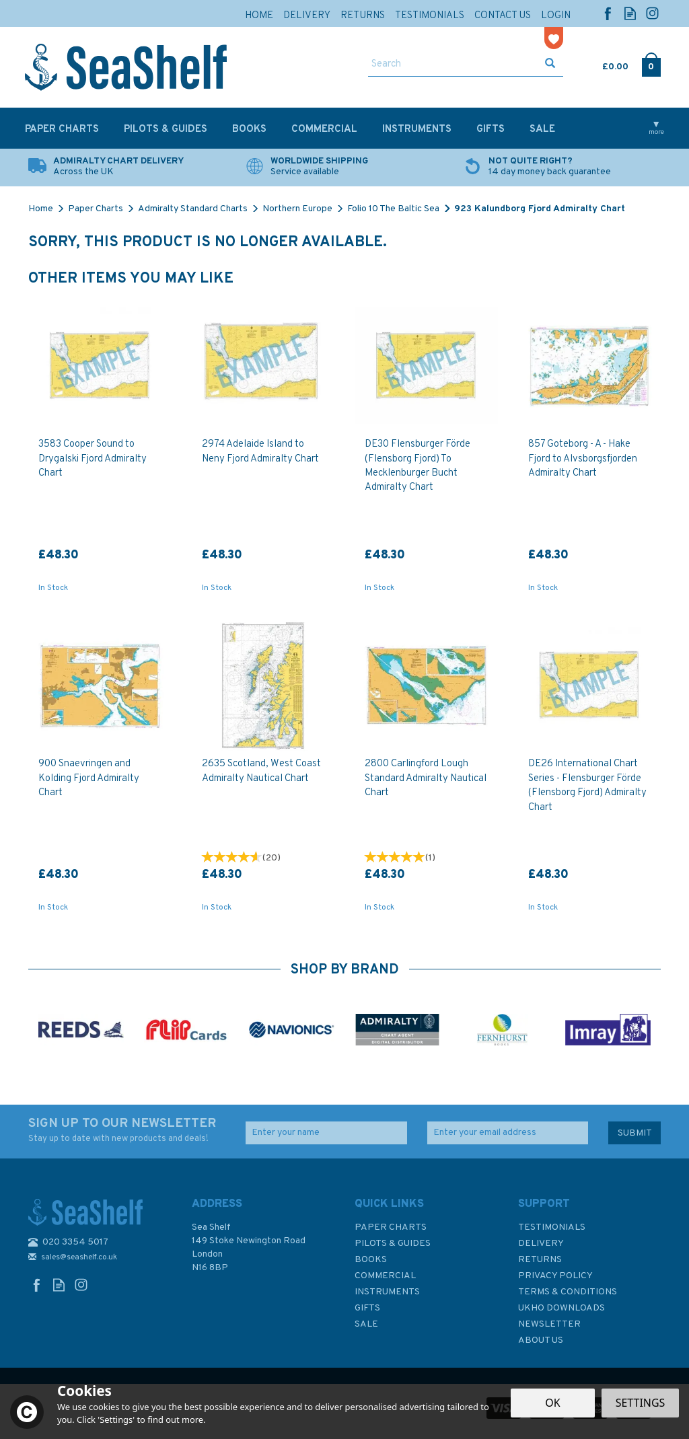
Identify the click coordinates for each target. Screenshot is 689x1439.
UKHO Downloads (561, 1308)
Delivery (541, 1243)
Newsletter (549, 1324)
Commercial (385, 1276)
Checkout (651, 63)
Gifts (367, 1308)
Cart (603, 63)
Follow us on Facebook (608, 13)
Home (259, 15)
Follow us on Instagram (652, 13)
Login (556, 15)
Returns (540, 1259)
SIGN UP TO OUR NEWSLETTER (126, 1130)
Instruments (387, 1292)
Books (371, 1259)
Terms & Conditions (567, 1292)
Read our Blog (630, 13)
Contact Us (502, 15)
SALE (366, 1324)
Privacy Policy (555, 1276)
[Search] (453, 64)
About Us (540, 1340)
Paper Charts (391, 1227)
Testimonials (551, 1227)
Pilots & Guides (393, 1243)
